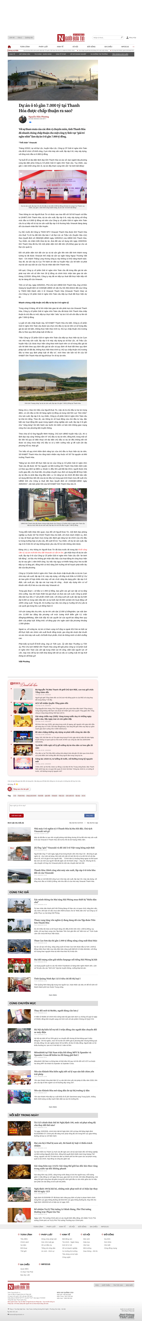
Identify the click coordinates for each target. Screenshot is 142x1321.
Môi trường (87, 1248)
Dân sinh (86, 1239)
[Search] (122, 38)
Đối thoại (23, 1248)
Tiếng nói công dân (48, 1248)
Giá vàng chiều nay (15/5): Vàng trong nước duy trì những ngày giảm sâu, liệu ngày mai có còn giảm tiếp (63, 717)
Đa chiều (108, 47)
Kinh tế (60, 47)
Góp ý (20, 37)
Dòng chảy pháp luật (49, 1239)
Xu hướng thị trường (99, 54)
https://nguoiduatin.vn (14, 1292)
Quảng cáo (29, 37)
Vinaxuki (54, 795)
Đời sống (91, 47)
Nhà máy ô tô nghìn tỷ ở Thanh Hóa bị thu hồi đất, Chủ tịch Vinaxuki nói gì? (63, 830)
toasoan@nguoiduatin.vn (16, 1314)
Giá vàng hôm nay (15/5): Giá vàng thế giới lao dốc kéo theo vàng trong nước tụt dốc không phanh (66, 1167)
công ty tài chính (31, 795)
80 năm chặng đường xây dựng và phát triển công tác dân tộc (62, 732)
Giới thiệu (106, 1285)
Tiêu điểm (24, 1239)
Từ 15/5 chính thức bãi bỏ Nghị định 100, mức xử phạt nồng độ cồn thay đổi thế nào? (65, 1123)
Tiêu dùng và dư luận (70, 1254)
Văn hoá (86, 1245)
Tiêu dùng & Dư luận (120, 54)
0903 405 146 (13, 1312)
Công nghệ (66, 1257)
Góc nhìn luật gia (47, 1242)
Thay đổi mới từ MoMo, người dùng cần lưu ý (56, 1010)
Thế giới (23, 1251)
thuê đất (40, 795)
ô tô (15, 795)
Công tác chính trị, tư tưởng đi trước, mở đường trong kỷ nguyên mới (64, 760)
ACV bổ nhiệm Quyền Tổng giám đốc (51, 703)
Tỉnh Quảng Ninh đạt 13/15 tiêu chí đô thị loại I (57, 978)
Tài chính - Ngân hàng (43, 54)
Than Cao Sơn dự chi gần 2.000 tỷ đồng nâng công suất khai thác (65, 940)
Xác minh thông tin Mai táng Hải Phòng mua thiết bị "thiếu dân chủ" (65, 901)
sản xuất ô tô (70, 795)
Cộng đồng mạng (110, 1248)
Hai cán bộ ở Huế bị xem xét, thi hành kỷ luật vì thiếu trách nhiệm (63, 1144)
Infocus (125, 47)
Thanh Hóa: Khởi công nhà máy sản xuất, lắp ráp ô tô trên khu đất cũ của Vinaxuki (65, 871)
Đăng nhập (89, 815)
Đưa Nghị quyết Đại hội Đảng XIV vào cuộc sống (97, 50)
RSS (97, 1285)
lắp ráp (78, 795)
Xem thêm (53, 995)
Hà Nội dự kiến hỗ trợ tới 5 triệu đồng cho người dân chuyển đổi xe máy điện (65, 1031)
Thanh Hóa (21, 795)
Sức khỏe (107, 1242)
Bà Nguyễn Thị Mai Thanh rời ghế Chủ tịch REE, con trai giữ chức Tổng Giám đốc (64, 691)
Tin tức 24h (118, 1285)
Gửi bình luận (16, 815)
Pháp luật (43, 47)
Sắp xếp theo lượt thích (76, 823)
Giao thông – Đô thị (90, 1251)
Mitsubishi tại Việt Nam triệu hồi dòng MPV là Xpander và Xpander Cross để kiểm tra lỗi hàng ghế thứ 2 (62, 1053)
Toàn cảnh (25, 47)
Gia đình (107, 1239)
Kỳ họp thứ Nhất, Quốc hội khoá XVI (126, 50)
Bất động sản (24, 54)
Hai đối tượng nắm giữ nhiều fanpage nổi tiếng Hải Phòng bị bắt (65, 959)
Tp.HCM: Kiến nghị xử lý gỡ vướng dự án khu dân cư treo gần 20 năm (64, 746)
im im (83, 795)
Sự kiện (23, 1245)
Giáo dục (86, 1242)
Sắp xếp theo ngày (92, 823)
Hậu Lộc (61, 795)
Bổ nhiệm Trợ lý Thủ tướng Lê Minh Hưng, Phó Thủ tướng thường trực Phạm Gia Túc (62, 1210)
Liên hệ (11, 37)
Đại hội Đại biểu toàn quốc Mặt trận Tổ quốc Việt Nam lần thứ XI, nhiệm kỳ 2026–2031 (52, 50)
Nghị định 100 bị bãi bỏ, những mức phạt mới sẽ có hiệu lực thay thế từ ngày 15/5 (66, 1190)
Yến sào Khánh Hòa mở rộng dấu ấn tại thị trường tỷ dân (61, 1090)
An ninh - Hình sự (47, 1251)
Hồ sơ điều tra (46, 1245)
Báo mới (129, 1285)
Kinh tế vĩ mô (61, 54)
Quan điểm (24, 1269)
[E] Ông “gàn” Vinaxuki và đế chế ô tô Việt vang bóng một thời (64, 847)
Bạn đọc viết (25, 1275)
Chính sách (24, 1242)
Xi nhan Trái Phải (26, 1272)
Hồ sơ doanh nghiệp (78, 54)
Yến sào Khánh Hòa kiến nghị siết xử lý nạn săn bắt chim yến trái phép (64, 1072)
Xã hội (75, 47)
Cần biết (107, 1245)
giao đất (47, 795)
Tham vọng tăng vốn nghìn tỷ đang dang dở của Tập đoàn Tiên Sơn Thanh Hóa (64, 921)
